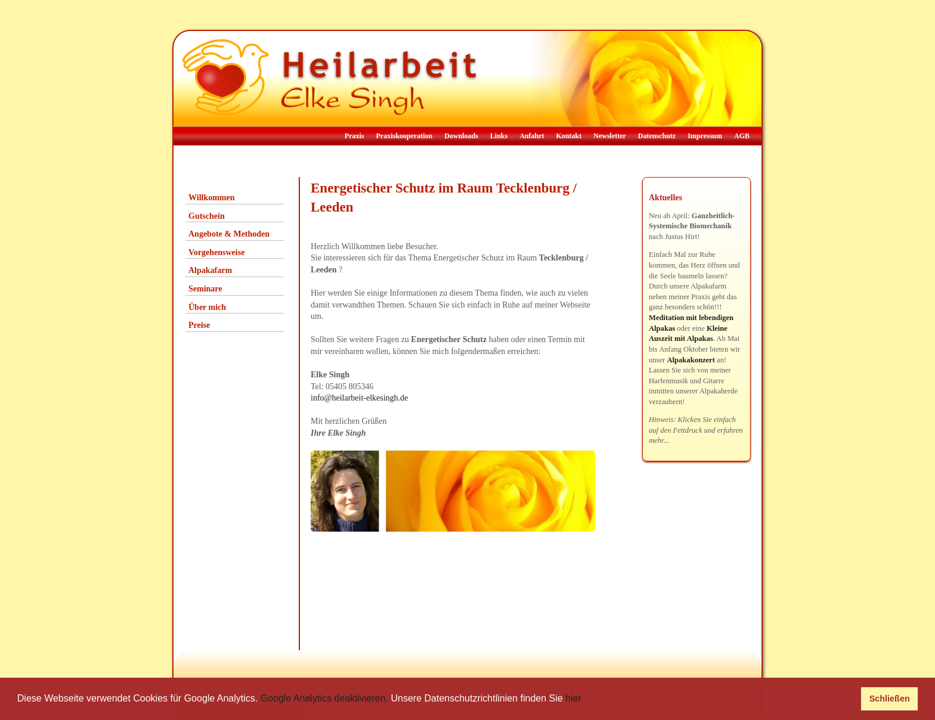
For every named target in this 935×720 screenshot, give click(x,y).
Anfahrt (531, 136)
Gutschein (206, 216)
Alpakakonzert (690, 360)
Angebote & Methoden (229, 233)
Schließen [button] (889, 698)
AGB (742, 136)
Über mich (207, 307)
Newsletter (609, 136)
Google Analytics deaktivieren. (324, 698)
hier (573, 698)
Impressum (705, 136)
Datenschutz (657, 136)
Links (498, 136)
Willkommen (211, 197)
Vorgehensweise (216, 252)
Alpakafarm (210, 270)
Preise (199, 325)
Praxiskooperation (404, 136)
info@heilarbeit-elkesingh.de (359, 397)
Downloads (461, 136)
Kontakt (569, 136)
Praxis (354, 136)
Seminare (205, 288)
